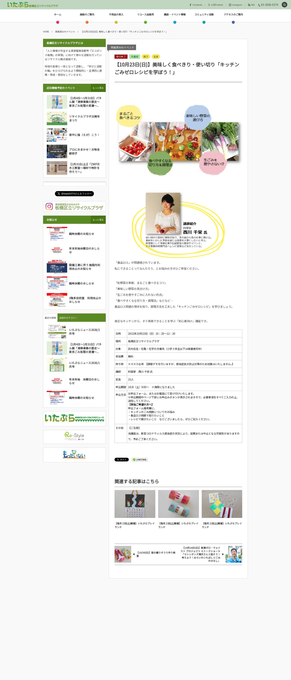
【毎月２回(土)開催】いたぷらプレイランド (135, 525)
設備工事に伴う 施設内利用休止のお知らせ (84, 267)
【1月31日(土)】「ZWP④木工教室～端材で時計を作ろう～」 (84, 168)
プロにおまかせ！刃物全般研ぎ (84, 151)
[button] (284, 5)
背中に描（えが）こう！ (84, 135)
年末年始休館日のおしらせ (84, 250)
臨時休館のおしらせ (81, 283)
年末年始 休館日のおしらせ (84, 381)
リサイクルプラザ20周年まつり (84, 118)
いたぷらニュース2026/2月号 (84, 331)
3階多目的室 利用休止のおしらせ (85, 300)
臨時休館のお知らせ (81, 234)
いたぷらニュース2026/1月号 (84, 364)
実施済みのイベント (122, 47)
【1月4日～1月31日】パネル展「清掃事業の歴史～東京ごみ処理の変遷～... (85, 102)
